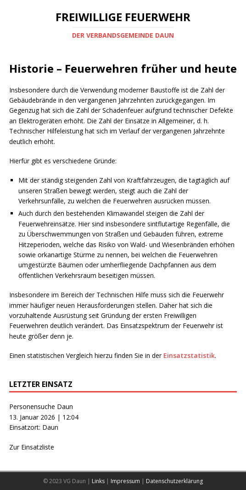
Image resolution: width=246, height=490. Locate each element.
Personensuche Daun (41, 406)
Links (98, 481)
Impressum (125, 481)
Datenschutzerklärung (174, 481)
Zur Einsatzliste (31, 447)
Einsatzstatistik (189, 355)
